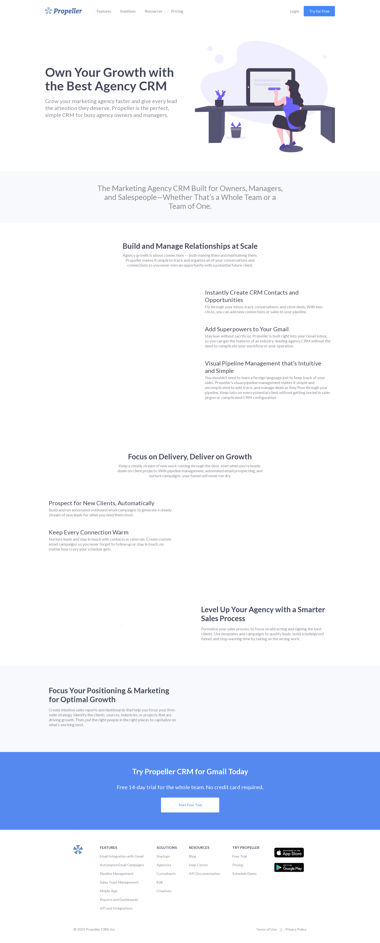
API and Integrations (116, 908)
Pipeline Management (117, 873)
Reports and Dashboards (119, 899)
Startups (163, 856)
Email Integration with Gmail (121, 856)
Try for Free (319, 11)
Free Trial (239, 856)
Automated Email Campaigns (122, 865)
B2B (160, 882)
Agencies (164, 865)
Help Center (198, 865)
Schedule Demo (244, 873)
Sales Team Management (119, 882)
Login (294, 11)
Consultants (166, 873)
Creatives (164, 891)
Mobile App (108, 891)
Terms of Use (266, 929)
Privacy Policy (295, 929)
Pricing (177, 11)
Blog (192, 856)
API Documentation (204, 873)
